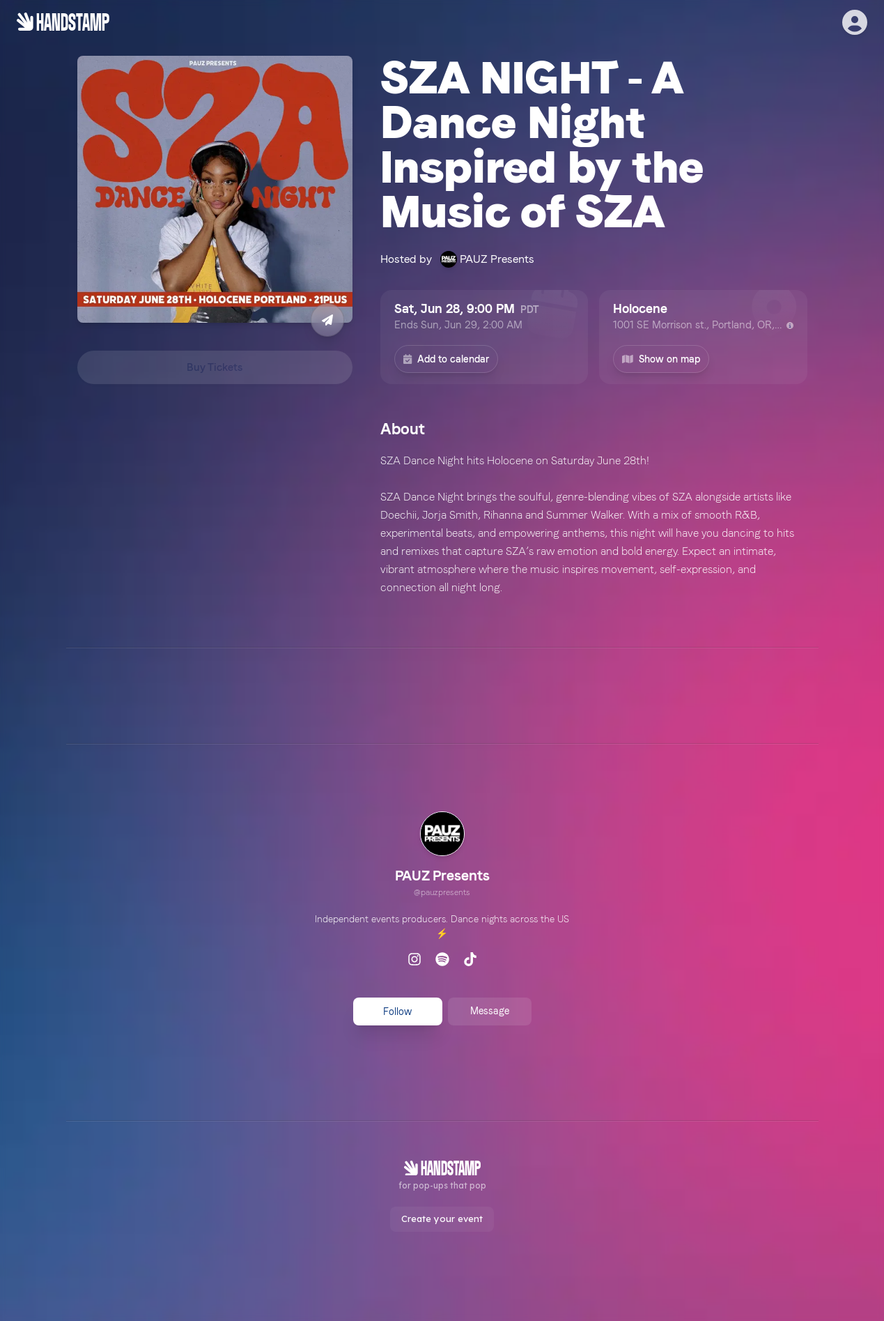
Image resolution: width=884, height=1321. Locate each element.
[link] (442, 856)
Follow (397, 1011)
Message (489, 1010)
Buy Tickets (214, 367)
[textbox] (593, 524)
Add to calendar (446, 359)
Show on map (661, 359)
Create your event (442, 1218)
